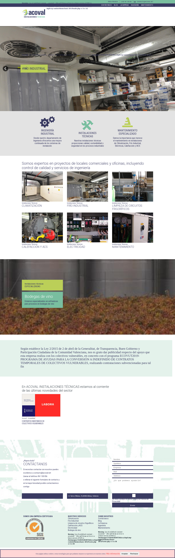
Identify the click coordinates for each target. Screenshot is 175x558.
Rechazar (134, 554)
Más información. (113, 554)
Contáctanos (106, 5)
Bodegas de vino (111, 27)
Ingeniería (135, 5)
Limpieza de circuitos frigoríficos (62, 27)
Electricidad (98, 27)
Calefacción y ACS (84, 27)
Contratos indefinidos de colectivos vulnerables (33, 422)
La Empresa (124, 5)
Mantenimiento (147, 5)
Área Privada (113, 2)
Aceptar (125, 554)
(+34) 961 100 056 (126, 2)
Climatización (28, 27)
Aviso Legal (132, 499)
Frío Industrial (41, 27)
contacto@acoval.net (145, 2)
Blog (116, 5)
